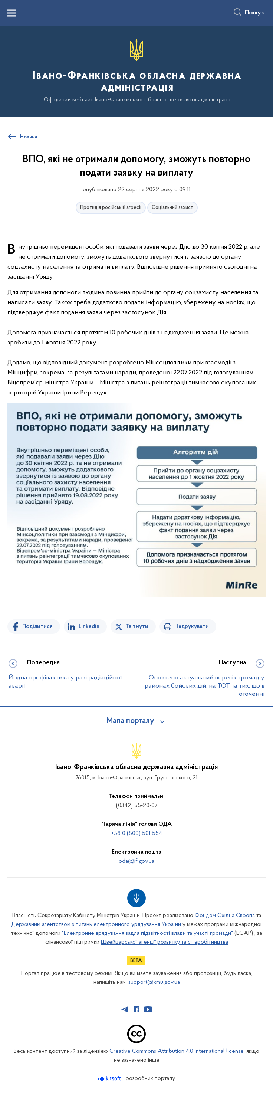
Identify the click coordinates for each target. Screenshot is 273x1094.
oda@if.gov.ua (136, 861)
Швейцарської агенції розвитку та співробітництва (164, 942)
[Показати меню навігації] (12, 13)
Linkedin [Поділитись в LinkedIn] (89, 626)
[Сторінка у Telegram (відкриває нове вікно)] (125, 1009)
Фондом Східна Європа (225, 915)
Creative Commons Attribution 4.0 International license (176, 1051)
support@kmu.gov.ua (154, 982)
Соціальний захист (172, 207)
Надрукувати (191, 626)
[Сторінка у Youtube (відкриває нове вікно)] (148, 1009)
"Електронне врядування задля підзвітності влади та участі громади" (147, 933)
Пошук (254, 13)
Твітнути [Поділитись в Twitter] (136, 626)
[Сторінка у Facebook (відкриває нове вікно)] (136, 1009)
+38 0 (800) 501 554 (136, 833)
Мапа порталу (130, 721)
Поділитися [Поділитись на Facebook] (37, 626)
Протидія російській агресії (110, 207)
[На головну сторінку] (136, 71)
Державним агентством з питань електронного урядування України (96, 924)
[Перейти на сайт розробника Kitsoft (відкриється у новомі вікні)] (110, 1078)
